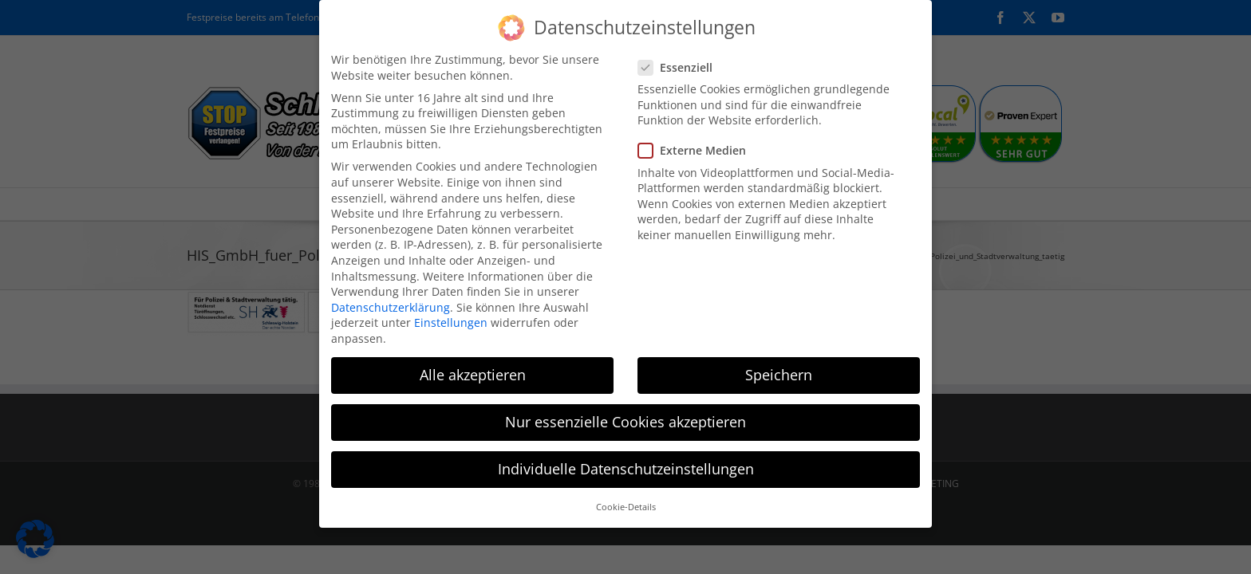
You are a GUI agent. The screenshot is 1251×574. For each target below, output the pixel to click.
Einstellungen (450, 312)
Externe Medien (698, 139)
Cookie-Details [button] (626, 496)
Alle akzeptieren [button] (473, 363)
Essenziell (681, 56)
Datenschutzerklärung (390, 296)
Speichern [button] (778, 363)
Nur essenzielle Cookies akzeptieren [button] (625, 411)
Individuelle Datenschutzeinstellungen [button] (626, 458)
